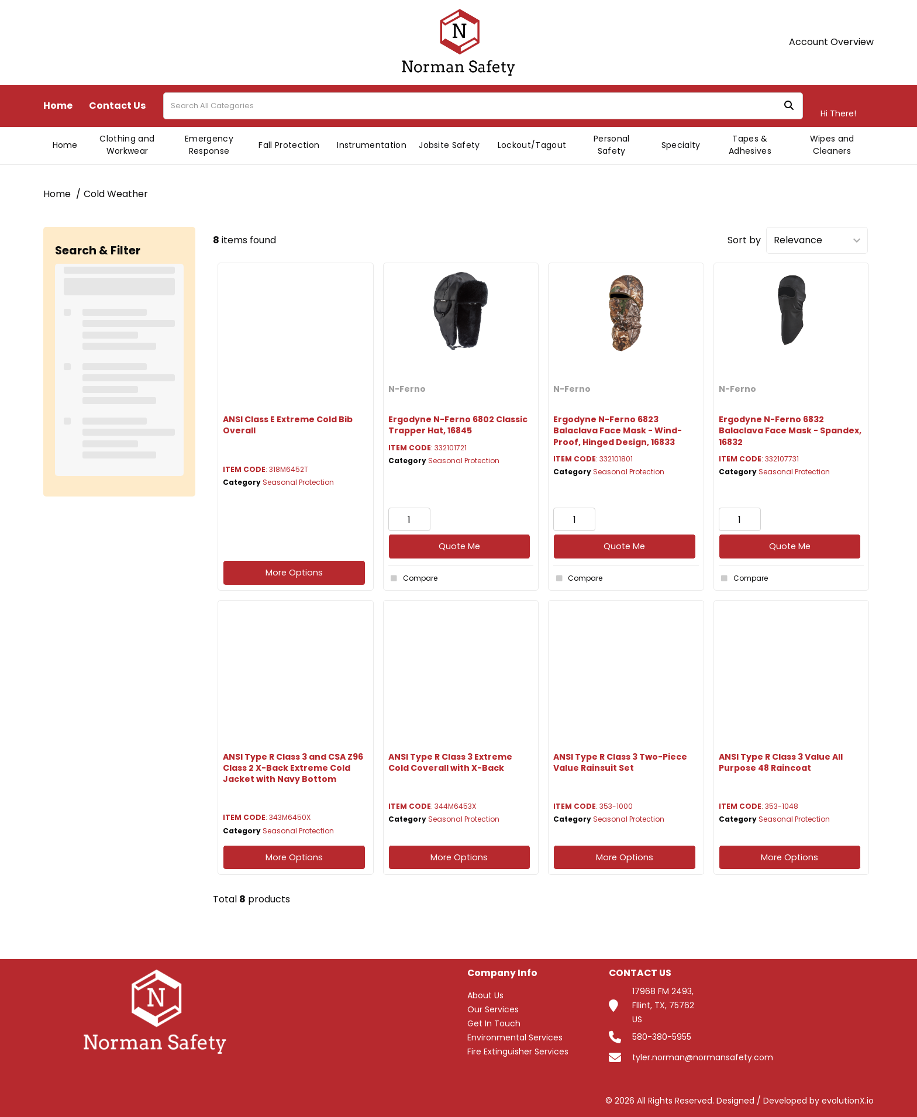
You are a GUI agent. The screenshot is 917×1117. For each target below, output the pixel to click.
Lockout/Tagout (532, 145)
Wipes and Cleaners (832, 145)
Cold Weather (116, 194)
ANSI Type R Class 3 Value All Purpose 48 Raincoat (781, 762)
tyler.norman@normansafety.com (702, 1057)
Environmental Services (515, 1037)
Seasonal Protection (298, 482)
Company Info (502, 973)
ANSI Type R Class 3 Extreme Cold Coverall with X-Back (450, 762)
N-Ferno (407, 389)
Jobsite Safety (449, 145)
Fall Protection (288, 145)
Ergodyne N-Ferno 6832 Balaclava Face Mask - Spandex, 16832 (790, 430)
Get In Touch (493, 1023)
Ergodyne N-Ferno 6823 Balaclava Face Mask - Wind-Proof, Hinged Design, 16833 (617, 430)
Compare (412, 578)
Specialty (681, 145)
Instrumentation (371, 145)
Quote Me (459, 546)
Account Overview (831, 42)
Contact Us (117, 105)
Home (58, 105)
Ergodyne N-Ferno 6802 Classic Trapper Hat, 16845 (458, 424)
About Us (485, 995)
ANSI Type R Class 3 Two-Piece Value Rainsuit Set (620, 762)
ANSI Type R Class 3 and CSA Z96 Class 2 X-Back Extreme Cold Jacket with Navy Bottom (293, 768)
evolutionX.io (848, 1100)
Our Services (493, 1009)
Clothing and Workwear (126, 145)
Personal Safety (612, 145)
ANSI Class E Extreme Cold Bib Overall (288, 424)
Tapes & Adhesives (750, 145)
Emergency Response (209, 145)
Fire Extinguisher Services (517, 1051)
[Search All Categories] (483, 105)
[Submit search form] (789, 106)
